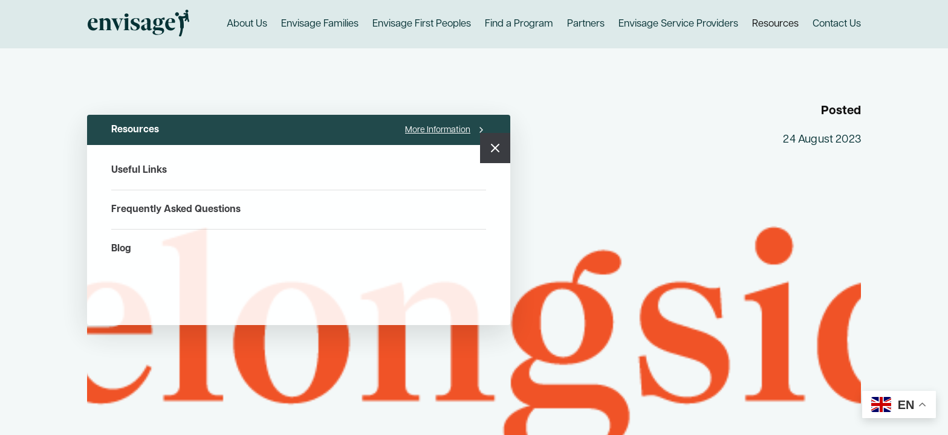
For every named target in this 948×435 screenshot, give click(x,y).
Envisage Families (320, 24)
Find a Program (519, 24)
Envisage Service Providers (678, 24)
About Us (247, 24)
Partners (586, 24)
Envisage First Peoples (421, 24)
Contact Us (837, 24)
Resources (775, 24)
